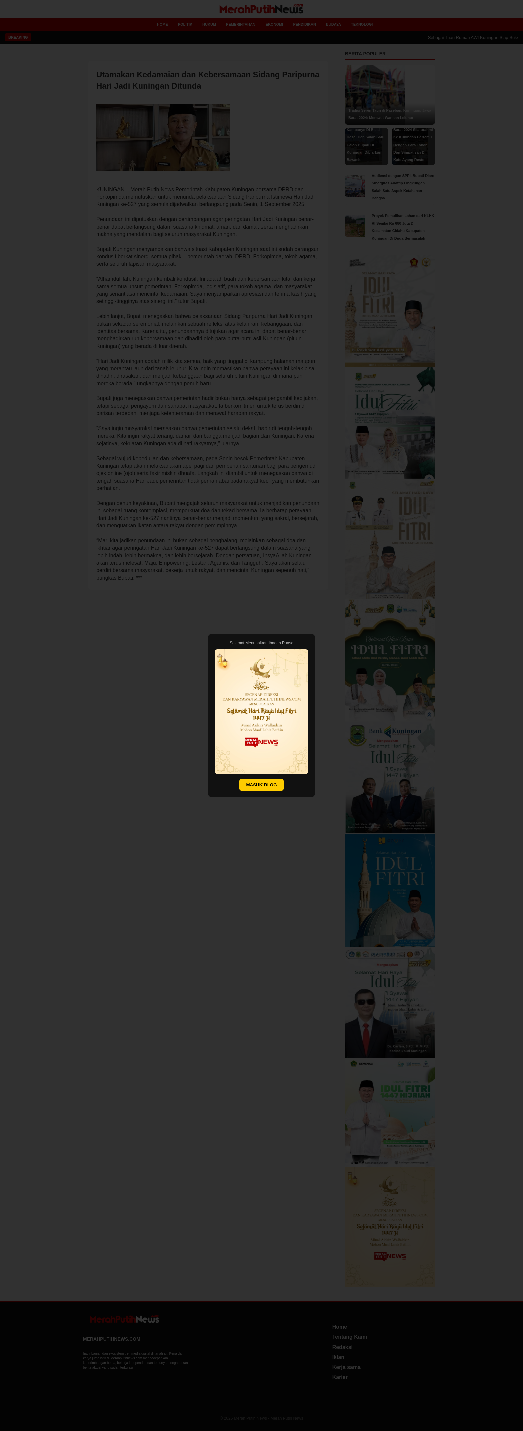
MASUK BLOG (261, 784)
